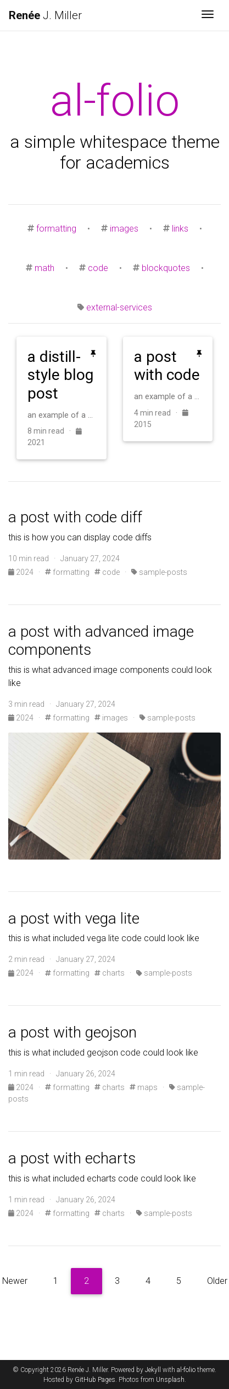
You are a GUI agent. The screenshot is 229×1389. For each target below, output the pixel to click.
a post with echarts (72, 1158)
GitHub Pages (95, 1380)
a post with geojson (72, 1032)
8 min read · (51, 431)
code (98, 268)
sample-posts (159, 572)
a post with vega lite (73, 918)
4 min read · (158, 412)
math (44, 268)
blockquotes (166, 268)
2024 (21, 572)
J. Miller (45, 15)
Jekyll (153, 1370)
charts (109, 973)
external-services (119, 307)
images (124, 228)
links (180, 228)
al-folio (186, 1370)
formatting (56, 228)
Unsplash (170, 1380)
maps (144, 1087)
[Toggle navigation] (207, 15)
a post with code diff (75, 517)
